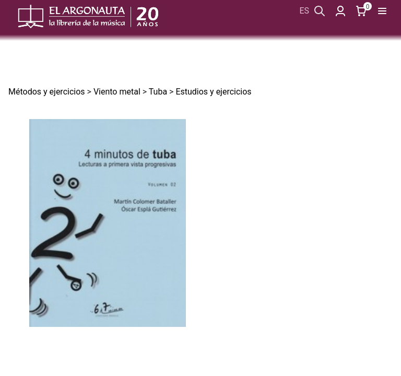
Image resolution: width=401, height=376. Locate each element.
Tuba (158, 92)
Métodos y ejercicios (46, 92)
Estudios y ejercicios (213, 92)
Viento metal (116, 92)
